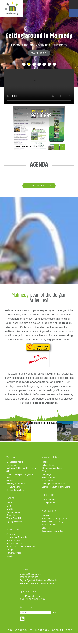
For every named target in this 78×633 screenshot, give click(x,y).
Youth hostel (47, 480)
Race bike (11, 515)
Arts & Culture (13, 540)
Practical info (49, 511)
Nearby (9, 556)
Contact (45, 515)
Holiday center (48, 477)
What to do (12, 529)
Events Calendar (14, 543)
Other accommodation (52, 468)
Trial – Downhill (13, 518)
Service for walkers (15, 490)
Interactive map (49, 525)
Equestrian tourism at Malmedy (20, 546)
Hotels (45, 462)
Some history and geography (55, 518)
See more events (39, 186)
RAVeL (9, 503)
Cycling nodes (13, 512)
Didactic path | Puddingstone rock (19, 476)
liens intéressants (19, 630)
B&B (44, 471)
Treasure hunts (13, 487)
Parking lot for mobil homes (54, 484)
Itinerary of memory (15, 484)
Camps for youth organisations (56, 487)
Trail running (12, 465)
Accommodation (51, 457)
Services (46, 528)
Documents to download (53, 531)
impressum (42, 630)
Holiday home (48, 465)
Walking (10, 457)
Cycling (10, 498)
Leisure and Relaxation (17, 537)
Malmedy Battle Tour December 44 (21, 469)
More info (39, 55)
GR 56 (9, 480)
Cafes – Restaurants (51, 499)
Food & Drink (49, 495)
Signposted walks (14, 462)
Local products (48, 503)
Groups (9, 550)
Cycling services (14, 521)
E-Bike (9, 509)
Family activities (13, 553)
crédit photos (62, 630)
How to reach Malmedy (52, 521)
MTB (8, 506)
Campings (46, 474)
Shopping (10, 534)
